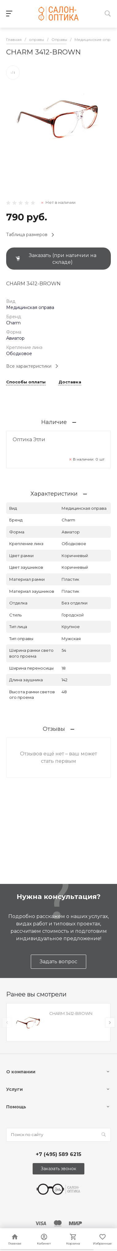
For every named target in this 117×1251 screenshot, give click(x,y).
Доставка (69, 382)
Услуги (14, 1089)
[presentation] (7, 1022)
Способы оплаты (26, 382)
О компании (20, 1072)
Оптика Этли (29, 439)
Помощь (16, 1107)
